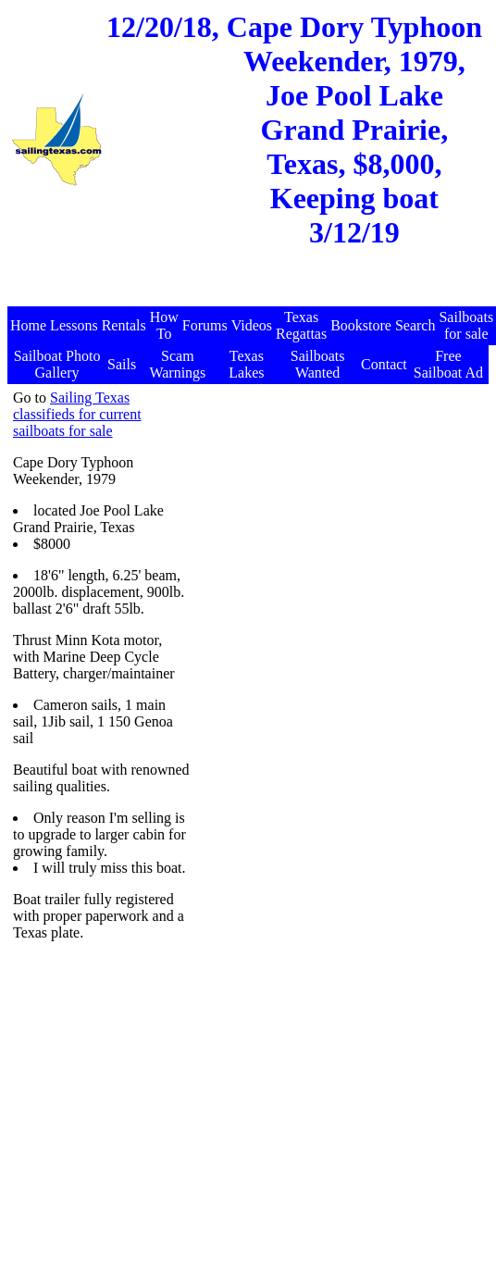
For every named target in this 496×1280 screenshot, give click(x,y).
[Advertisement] (339, 505)
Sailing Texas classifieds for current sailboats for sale (77, 414)
